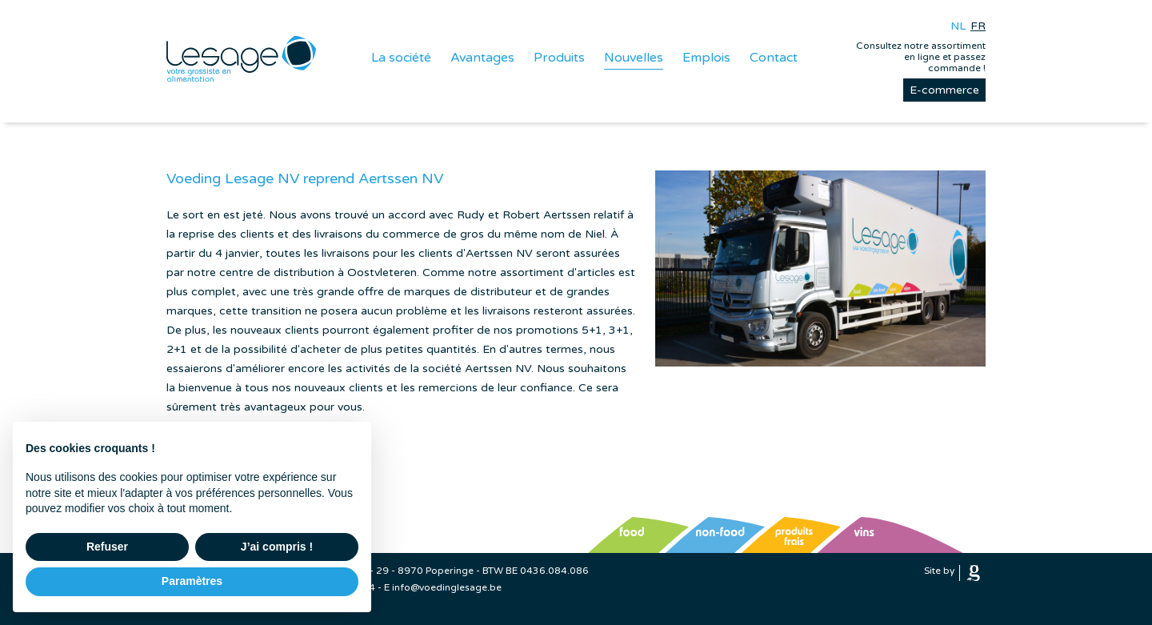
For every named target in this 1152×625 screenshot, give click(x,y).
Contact (774, 58)
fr (978, 26)
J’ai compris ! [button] (277, 546)
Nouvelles (633, 58)
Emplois (706, 58)
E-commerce (944, 90)
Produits (559, 58)
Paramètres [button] (192, 581)
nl (958, 26)
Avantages (482, 58)
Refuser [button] (107, 546)
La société (401, 58)
